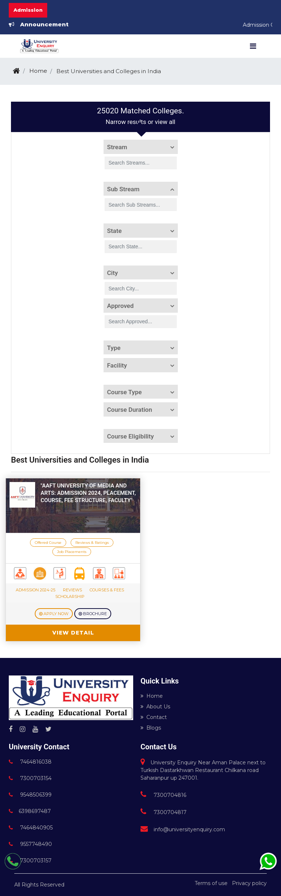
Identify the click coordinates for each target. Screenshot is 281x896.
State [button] (114, 230)
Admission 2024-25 (35, 589)
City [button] (112, 272)
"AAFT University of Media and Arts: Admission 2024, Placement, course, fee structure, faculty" (88, 493)
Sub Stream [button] (123, 189)
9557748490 (30, 844)
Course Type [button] (124, 392)
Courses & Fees (107, 589)
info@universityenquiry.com (182, 829)
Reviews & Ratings (92, 542)
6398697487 (30, 811)
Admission (28, 10)
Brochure (93, 613)
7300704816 (163, 795)
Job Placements (71, 551)
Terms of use (211, 883)
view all (165, 121)
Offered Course (48, 542)
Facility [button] (117, 365)
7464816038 (30, 761)
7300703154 (30, 778)
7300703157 (30, 860)
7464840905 (31, 827)
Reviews (72, 589)
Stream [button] (117, 147)
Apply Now (53, 613)
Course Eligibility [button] (130, 436)
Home (38, 70)
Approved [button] (120, 305)
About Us (155, 706)
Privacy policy (249, 883)
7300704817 (163, 812)
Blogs (150, 727)
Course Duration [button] (129, 409)
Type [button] (114, 347)
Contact (153, 717)
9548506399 (30, 794)
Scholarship (70, 596)
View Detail (73, 632)
